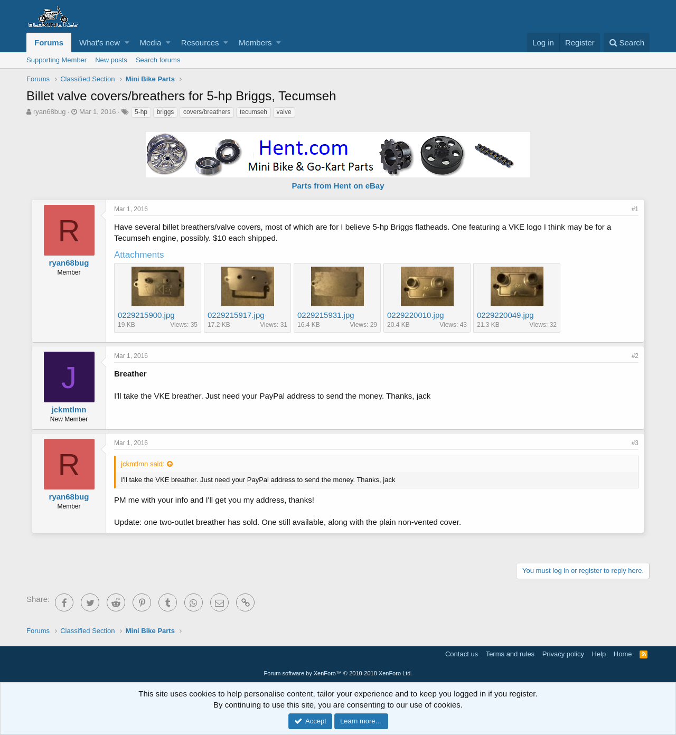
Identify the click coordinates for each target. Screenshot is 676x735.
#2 (635, 356)
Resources (200, 42)
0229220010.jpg (415, 314)
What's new (99, 42)
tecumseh (253, 112)
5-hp (141, 112)
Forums (48, 42)
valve (284, 112)
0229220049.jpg (505, 314)
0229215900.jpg (146, 314)
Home (623, 654)
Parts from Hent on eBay (338, 185)
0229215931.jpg (325, 314)
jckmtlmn (69, 409)
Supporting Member (56, 60)
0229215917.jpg (236, 314)
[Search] (627, 42)
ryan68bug (49, 112)
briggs (165, 112)
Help (599, 654)
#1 (635, 209)
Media (151, 42)
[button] (127, 42)
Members (255, 42)
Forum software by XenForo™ (338, 673)
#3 (635, 443)
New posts (111, 60)
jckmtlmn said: (142, 464)
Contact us (461, 654)
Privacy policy (563, 654)
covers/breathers (206, 112)
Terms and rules (510, 654)
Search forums (158, 60)
